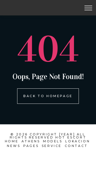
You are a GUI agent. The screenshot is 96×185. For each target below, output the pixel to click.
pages (31, 146)
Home (11, 141)
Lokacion (77, 141)
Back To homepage (48, 96)
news (13, 146)
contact (76, 146)
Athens (31, 141)
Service (52, 146)
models (52, 141)
